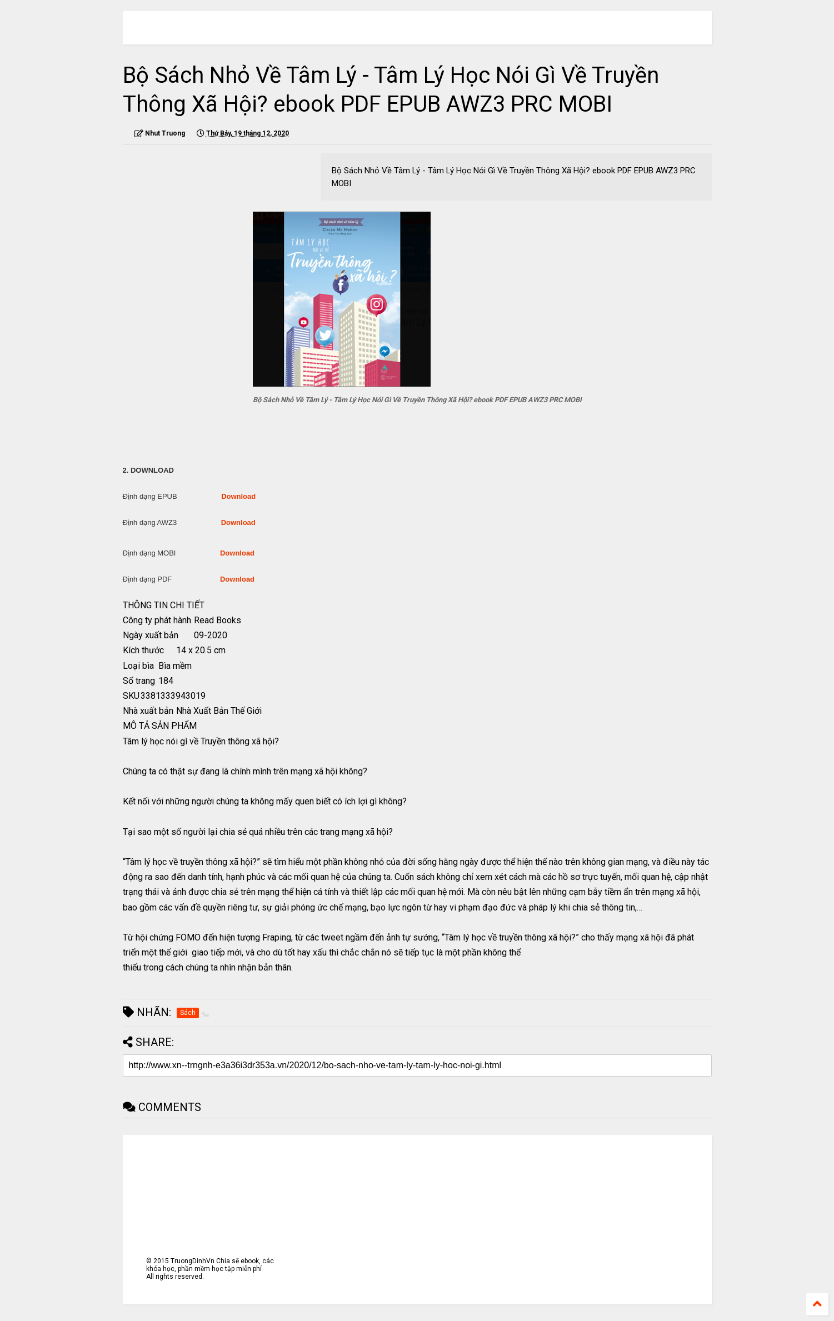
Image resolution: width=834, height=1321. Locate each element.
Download (238, 496)
